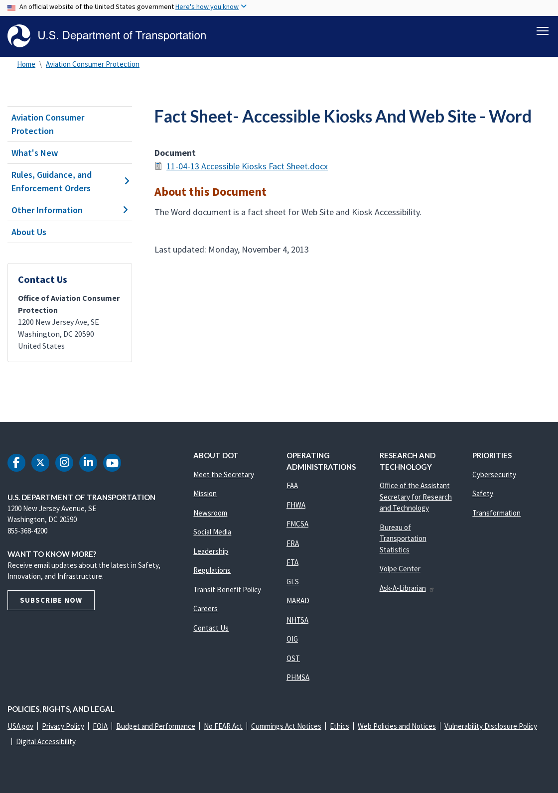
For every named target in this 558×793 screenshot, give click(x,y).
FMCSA (297, 524)
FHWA (295, 505)
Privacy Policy (63, 726)
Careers (205, 608)
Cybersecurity (494, 474)
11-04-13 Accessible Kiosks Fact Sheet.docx (247, 166)
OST (293, 658)
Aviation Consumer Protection (93, 64)
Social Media (212, 531)
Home (26, 64)
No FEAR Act (223, 726)
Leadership (210, 551)
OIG (292, 639)
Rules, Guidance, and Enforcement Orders (69, 181)
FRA (292, 543)
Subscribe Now (51, 600)
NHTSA (297, 620)
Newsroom (210, 513)
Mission (205, 493)
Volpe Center (400, 568)
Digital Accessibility (46, 741)
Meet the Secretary (223, 474)
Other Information (69, 210)
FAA (292, 485)
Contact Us (211, 628)
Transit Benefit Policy (227, 589)
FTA (292, 562)
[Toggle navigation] (543, 30)
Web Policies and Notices (397, 726)
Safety (482, 493)
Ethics (339, 726)
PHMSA (297, 677)
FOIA (100, 726)
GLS (292, 581)
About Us (28, 232)
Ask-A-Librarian (407, 588)
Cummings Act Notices (286, 726)
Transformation (496, 513)
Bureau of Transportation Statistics (403, 538)
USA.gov (20, 726)
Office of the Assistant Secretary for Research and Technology (416, 497)
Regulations (212, 570)
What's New (34, 152)
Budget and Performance (155, 726)
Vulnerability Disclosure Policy (490, 726)
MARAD (297, 600)
